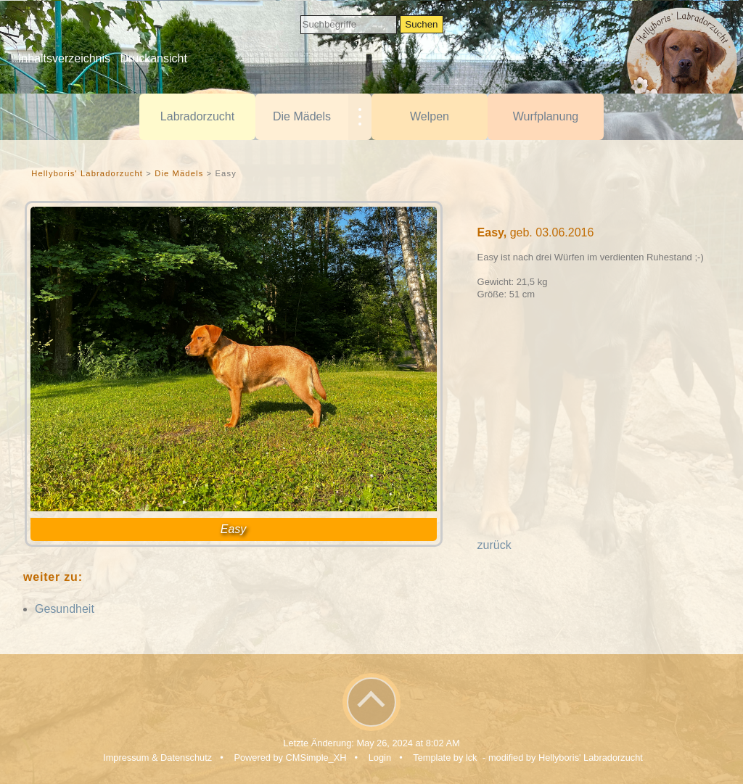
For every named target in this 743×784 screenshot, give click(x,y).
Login (380, 757)
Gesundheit (64, 609)
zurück (494, 545)
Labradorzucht (197, 116)
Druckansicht (153, 58)
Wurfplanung (545, 116)
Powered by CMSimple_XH (290, 757)
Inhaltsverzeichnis (64, 58)
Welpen (429, 116)
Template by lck (445, 757)
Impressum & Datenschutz (157, 757)
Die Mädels (302, 116)
